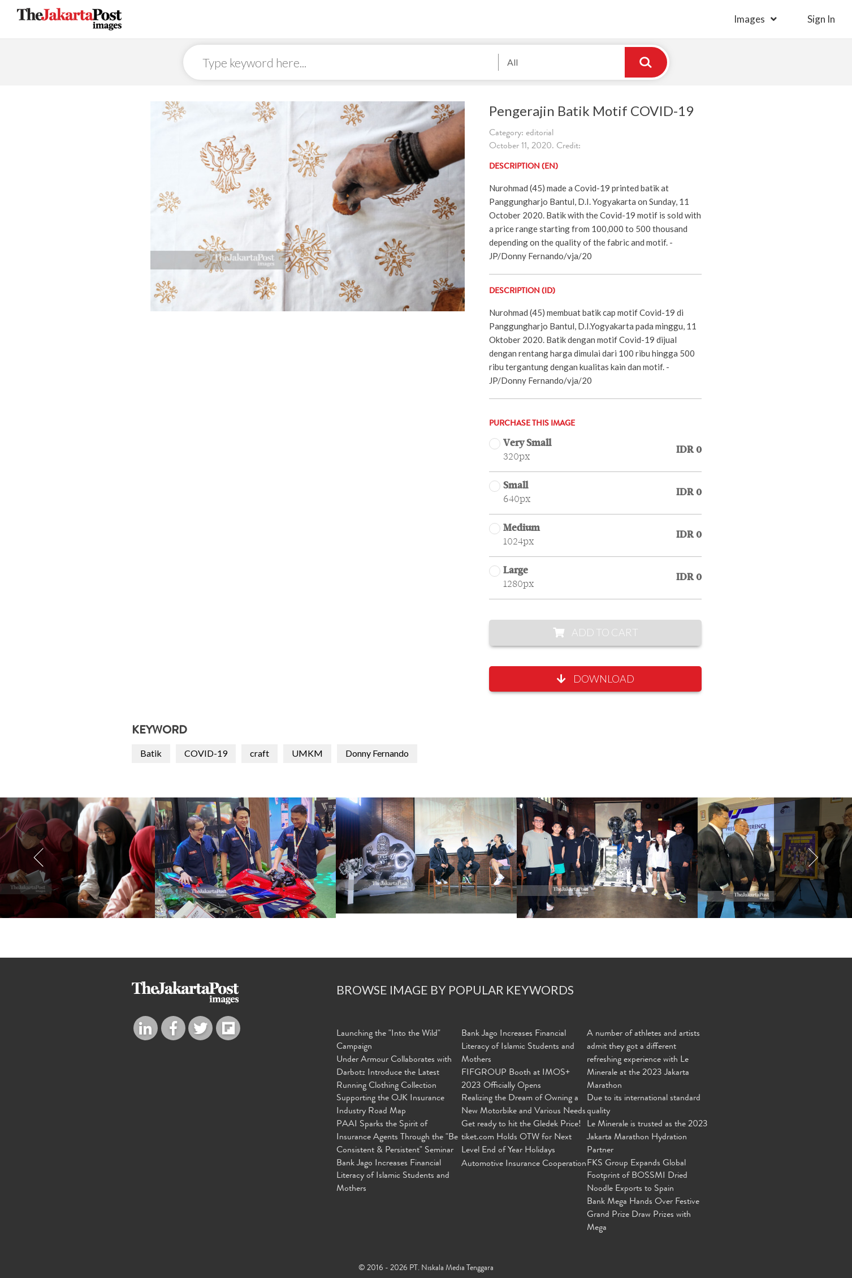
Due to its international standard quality (643, 1105)
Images (749, 19)
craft (259, 753)
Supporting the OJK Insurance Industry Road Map (390, 1105)
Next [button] (813, 857)
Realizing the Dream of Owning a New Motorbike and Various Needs (523, 1105)
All (512, 62)
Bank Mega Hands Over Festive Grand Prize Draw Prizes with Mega (643, 1215)
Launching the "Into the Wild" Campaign (388, 1041)
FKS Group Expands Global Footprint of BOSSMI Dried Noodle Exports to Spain (637, 1176)
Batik (151, 753)
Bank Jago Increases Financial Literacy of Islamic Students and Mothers (392, 1176)
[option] (426, 855)
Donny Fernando (377, 753)
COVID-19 (205, 753)
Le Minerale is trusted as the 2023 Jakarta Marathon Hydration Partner (647, 1137)
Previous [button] (39, 857)
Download (595, 678)
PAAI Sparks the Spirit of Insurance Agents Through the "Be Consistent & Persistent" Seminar (397, 1137)
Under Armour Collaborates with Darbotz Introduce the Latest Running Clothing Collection (394, 1073)
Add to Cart (595, 632)
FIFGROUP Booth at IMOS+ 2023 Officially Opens (515, 1080)
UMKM (307, 753)
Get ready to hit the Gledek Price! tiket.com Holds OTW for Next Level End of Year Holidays (521, 1137)
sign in (821, 19)
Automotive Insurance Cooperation (523, 1164)
